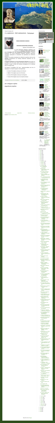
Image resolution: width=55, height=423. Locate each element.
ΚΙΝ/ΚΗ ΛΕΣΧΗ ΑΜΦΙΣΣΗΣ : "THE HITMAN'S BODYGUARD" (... (44, 390)
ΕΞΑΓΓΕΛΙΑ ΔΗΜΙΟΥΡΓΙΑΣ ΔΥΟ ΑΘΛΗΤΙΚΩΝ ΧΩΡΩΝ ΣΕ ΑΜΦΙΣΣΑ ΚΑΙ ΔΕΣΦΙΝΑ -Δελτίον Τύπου (44, 115)
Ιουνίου (42, 398)
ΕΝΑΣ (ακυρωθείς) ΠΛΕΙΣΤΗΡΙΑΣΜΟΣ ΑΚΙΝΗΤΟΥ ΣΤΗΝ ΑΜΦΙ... (44, 357)
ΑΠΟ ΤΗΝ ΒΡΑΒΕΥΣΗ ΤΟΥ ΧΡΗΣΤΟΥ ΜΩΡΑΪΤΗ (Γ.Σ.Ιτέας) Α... (44, 365)
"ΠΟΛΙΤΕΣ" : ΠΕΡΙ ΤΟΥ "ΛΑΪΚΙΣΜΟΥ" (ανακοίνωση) (45, 207)
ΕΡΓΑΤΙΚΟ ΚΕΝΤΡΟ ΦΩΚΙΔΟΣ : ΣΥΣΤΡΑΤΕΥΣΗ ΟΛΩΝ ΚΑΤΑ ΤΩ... (45, 348)
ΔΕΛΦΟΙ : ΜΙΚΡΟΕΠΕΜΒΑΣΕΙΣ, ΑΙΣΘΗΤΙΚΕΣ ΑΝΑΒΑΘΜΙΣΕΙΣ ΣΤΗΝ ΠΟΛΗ (47, 104)
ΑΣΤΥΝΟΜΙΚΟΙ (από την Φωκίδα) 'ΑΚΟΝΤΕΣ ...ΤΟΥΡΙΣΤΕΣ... (44, 189)
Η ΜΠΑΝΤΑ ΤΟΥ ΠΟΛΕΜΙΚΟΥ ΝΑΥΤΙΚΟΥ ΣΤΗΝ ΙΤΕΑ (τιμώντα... (45, 236)
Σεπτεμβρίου (43, 165)
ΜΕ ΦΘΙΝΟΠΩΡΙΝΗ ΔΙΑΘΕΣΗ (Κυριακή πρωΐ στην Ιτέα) (45, 321)
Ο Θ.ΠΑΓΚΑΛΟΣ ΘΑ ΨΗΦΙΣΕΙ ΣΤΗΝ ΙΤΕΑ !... (47, 123)
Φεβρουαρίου (43, 404)
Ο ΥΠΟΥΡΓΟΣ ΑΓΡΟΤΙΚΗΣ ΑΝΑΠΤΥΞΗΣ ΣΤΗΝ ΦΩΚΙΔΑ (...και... (44, 336)
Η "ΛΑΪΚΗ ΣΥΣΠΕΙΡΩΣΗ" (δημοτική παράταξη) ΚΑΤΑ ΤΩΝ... (45, 253)
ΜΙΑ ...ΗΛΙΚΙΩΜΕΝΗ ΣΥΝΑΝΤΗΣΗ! (43, 167)
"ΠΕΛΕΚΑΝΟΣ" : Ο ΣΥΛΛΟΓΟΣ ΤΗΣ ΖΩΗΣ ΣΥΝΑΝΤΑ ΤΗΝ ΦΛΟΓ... (45, 326)
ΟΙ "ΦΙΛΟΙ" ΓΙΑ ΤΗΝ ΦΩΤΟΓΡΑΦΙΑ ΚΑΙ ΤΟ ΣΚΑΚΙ (44, 277)
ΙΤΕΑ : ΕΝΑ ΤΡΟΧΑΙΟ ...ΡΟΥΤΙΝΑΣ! (46, 132)
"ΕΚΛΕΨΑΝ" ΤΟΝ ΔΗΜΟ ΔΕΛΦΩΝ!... (44, 377)
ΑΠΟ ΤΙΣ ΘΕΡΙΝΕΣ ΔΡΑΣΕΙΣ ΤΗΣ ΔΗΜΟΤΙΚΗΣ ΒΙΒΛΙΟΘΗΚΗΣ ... (44, 313)
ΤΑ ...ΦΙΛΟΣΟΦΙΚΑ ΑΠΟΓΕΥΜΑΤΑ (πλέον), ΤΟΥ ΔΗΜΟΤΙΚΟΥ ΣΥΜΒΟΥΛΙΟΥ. (47, 141)
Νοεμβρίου (42, 162)
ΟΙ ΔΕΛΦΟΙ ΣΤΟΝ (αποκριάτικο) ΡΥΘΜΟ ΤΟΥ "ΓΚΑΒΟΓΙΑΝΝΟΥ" (47, 70)
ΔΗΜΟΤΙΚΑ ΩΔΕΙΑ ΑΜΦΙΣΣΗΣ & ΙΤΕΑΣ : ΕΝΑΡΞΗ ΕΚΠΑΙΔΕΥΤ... (45, 186)
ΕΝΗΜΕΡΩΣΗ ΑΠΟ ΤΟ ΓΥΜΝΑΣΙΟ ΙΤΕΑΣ (44, 334)
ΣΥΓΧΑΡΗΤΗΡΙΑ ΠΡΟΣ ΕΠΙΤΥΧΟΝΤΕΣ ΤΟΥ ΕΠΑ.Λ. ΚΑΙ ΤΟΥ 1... (45, 221)
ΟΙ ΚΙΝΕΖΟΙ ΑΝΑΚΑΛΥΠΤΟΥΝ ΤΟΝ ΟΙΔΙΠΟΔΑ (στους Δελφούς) (45, 300)
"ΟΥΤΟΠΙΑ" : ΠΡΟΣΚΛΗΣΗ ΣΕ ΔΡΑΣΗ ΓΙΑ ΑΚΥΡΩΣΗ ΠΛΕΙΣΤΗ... (45, 368)
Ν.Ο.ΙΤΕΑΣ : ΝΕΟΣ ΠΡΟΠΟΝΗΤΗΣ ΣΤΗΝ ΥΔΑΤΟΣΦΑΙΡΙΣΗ (44, 244)
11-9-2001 (42, 319)
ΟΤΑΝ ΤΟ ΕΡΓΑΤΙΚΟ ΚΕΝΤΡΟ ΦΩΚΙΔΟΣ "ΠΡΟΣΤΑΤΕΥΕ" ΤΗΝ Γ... (45, 224)
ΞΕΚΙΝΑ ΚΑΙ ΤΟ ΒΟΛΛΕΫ (44, 388)
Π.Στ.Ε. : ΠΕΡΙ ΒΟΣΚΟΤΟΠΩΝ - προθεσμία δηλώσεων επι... (45, 177)
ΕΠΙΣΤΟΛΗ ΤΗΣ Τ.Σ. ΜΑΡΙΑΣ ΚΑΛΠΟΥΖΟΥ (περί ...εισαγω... (45, 287)
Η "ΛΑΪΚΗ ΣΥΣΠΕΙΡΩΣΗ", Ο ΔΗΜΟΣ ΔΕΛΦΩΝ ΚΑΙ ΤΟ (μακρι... (44, 360)
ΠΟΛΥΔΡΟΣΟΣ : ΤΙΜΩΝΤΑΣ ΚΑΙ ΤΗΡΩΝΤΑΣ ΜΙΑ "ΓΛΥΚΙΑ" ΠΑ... (44, 247)
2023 (40, 151)
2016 (40, 407)
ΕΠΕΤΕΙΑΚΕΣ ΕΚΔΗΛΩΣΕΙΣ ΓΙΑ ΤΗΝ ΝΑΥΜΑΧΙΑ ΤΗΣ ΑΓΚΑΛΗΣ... (44, 305)
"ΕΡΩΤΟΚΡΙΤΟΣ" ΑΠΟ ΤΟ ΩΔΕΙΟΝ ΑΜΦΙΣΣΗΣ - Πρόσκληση (44, 202)
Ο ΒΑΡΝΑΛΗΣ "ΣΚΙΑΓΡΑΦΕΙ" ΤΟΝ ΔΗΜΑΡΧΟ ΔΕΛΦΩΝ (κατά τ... (45, 227)
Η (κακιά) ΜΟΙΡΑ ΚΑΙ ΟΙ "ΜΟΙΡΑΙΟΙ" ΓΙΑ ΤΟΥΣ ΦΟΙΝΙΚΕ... (44, 180)
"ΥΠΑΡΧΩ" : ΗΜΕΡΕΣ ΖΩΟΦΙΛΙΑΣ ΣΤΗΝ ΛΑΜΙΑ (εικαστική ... (44, 175)
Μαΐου (42, 400)
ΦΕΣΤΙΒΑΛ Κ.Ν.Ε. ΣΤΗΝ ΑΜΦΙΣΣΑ (44, 380)
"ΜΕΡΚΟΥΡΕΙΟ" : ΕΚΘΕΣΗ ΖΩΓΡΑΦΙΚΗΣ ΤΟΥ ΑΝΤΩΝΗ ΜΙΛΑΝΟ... (45, 239)
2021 (40, 154)
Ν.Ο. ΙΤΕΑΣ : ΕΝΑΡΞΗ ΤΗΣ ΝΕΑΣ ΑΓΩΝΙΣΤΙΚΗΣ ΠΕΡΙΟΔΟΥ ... (44, 393)
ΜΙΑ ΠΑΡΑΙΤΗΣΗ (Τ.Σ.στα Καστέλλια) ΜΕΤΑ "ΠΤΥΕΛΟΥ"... (44, 271)
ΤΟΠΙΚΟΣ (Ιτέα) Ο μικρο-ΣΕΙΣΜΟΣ (44, 256)
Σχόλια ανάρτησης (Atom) (13, 114)
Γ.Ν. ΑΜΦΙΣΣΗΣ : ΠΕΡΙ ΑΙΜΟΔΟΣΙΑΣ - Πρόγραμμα (45, 363)
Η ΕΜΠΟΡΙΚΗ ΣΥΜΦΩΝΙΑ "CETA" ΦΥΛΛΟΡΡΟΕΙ (44, 323)
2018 (40, 158)
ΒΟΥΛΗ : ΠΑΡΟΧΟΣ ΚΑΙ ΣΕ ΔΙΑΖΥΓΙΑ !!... (47, 95)
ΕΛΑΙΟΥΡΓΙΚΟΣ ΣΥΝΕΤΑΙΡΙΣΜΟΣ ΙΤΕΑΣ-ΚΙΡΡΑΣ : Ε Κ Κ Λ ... (44, 169)
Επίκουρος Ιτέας (47, 50)
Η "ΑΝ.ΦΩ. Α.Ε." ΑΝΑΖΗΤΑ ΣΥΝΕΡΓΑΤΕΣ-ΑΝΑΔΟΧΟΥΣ (45, 310)
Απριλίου (42, 401)
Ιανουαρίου (42, 405)
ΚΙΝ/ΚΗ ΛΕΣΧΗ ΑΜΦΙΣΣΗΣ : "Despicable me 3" (44, 292)
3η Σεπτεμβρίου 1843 (43, 383)
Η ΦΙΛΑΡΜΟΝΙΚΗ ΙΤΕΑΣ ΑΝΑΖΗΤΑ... (44, 303)
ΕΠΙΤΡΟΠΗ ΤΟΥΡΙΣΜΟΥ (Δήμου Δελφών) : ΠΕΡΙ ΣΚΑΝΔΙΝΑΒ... (44, 268)
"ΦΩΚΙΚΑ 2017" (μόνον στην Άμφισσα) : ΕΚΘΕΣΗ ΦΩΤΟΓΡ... (44, 329)
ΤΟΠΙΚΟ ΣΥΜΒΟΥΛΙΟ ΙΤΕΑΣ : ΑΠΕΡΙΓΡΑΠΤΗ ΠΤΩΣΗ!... (45, 294)
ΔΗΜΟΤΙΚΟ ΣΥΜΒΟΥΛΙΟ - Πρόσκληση (44, 209)
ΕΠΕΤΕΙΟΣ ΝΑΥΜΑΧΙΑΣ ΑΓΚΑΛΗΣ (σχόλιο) (44, 215)
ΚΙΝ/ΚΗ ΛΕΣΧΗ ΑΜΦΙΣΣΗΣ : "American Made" (44, 200)
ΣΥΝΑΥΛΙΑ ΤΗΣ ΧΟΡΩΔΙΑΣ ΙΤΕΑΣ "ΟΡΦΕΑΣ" (44, 242)
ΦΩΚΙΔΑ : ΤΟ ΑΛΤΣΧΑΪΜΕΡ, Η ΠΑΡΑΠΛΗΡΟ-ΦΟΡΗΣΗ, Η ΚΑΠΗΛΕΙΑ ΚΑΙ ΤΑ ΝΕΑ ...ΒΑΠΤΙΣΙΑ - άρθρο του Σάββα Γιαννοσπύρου (44, 61)
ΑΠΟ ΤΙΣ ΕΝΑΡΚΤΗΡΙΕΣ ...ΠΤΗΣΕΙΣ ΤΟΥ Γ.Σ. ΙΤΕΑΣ (45, 213)
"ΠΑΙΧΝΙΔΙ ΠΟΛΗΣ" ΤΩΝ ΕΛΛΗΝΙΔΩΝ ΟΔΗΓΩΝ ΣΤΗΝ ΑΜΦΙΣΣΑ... (44, 194)
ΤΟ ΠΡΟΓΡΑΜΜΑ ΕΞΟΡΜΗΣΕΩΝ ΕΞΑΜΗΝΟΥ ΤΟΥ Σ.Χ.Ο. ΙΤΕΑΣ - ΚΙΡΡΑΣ (47, 81)
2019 (40, 157)
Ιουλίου (42, 397)
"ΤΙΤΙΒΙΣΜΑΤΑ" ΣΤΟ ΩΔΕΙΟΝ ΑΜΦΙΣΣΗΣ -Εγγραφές (45, 345)
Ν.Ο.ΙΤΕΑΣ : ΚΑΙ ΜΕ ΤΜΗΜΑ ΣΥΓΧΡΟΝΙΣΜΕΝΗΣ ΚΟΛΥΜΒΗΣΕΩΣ (45, 274)
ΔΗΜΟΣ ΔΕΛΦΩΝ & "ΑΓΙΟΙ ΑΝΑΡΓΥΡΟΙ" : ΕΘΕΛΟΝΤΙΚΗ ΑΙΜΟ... (44, 280)
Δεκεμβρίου (42, 161)
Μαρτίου (42, 402)
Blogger (30, 417)
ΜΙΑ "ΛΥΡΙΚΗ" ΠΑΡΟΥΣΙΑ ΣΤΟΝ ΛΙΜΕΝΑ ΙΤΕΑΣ (44, 172)
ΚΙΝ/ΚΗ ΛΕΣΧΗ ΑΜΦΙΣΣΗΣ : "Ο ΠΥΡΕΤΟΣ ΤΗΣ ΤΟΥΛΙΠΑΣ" (44, 354)
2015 (40, 408)
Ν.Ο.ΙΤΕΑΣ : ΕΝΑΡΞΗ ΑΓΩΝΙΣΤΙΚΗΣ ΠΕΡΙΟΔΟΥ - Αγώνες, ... (45, 197)
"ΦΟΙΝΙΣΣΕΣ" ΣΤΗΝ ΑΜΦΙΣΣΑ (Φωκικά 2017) (45, 371)
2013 (40, 411)
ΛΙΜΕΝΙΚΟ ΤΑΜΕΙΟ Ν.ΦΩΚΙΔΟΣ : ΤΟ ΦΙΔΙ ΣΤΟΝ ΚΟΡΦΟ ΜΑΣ (47, 86)
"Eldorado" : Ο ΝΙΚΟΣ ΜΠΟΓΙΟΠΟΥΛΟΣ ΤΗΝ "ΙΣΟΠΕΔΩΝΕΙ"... (44, 263)
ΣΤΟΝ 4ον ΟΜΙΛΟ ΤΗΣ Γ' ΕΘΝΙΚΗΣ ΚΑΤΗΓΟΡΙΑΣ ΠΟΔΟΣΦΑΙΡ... (44, 297)
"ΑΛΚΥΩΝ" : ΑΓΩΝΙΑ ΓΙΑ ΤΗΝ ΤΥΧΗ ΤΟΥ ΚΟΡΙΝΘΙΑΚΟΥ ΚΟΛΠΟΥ (45, 290)
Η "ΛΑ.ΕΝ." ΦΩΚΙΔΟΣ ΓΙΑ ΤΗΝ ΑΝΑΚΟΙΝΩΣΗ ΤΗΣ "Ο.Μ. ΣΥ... (45, 343)
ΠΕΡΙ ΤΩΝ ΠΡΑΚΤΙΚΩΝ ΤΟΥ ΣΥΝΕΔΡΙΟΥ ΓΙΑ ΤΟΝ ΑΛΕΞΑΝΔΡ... (44, 218)
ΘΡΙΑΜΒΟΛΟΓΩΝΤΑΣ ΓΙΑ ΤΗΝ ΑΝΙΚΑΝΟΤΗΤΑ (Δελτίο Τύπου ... (45, 339)
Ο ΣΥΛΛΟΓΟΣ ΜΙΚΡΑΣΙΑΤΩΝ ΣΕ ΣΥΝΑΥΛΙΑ (45, 308)
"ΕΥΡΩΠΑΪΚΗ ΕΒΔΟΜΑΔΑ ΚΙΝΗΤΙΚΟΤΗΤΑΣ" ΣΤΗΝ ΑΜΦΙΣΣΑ (44, 386)
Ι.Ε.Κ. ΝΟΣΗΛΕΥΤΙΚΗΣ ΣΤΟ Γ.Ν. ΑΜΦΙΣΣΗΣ (44, 373)
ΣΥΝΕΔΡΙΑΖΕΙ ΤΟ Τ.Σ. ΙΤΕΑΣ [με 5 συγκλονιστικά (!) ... (45, 332)
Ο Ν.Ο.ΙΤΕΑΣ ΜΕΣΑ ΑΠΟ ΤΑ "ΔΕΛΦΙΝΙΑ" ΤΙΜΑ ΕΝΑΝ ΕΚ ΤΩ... (45, 284)
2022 (40, 153)
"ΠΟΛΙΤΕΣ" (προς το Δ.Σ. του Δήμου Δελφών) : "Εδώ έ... (45, 375)
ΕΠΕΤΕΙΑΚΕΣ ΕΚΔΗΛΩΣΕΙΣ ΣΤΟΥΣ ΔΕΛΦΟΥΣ (44, 318)
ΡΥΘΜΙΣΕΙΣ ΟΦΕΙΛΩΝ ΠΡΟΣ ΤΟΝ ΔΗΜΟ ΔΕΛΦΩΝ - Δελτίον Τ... (45, 250)
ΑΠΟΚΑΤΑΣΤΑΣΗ (43, 211)
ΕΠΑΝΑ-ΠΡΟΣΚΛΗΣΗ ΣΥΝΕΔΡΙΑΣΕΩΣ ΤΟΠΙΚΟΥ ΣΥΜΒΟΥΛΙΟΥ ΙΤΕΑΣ (45, 230)
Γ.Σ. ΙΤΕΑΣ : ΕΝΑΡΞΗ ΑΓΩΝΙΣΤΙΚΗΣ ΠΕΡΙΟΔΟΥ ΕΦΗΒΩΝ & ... (45, 233)
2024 (40, 150)
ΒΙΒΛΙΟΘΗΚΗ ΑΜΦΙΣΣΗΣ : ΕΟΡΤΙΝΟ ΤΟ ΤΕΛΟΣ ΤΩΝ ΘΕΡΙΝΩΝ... (45, 260)
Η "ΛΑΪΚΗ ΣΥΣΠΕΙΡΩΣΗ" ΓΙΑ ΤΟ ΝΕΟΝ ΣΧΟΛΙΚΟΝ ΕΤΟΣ (45, 315)
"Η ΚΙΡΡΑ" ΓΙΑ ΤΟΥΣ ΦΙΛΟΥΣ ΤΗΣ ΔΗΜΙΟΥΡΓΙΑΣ (45, 205)
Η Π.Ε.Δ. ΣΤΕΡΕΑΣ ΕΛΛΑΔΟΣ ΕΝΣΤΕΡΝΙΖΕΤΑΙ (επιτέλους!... (45, 183)
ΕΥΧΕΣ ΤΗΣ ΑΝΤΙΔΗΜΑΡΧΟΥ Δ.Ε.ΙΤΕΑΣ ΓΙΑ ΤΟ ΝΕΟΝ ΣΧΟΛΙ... (45, 351)
